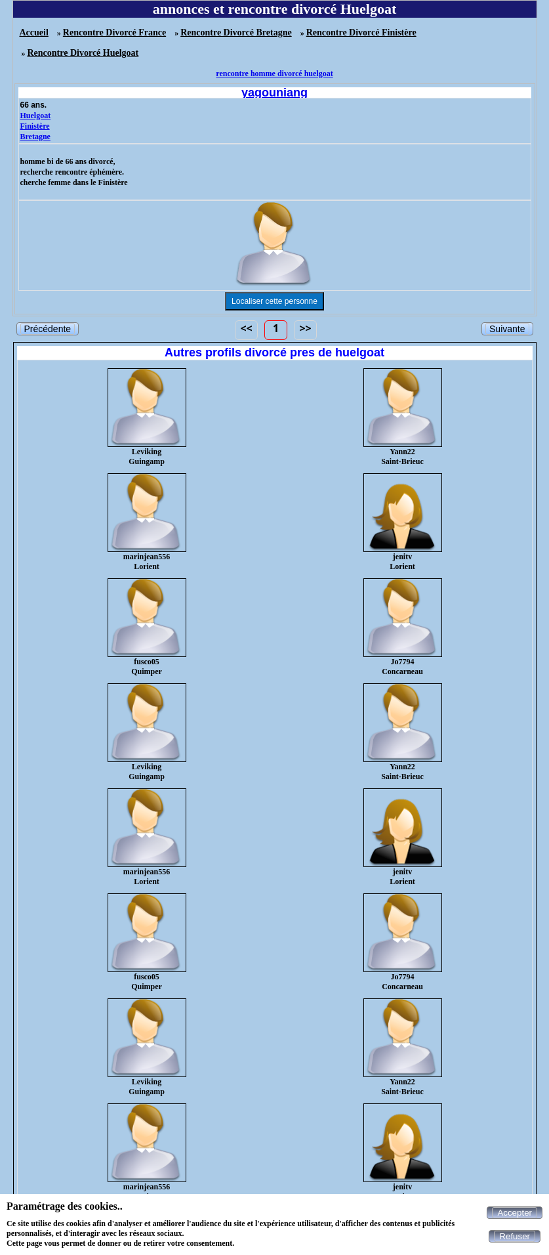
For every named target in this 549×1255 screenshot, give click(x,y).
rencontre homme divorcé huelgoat (274, 73)
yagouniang (274, 92)
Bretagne (35, 136)
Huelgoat (35, 115)
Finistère (35, 126)
